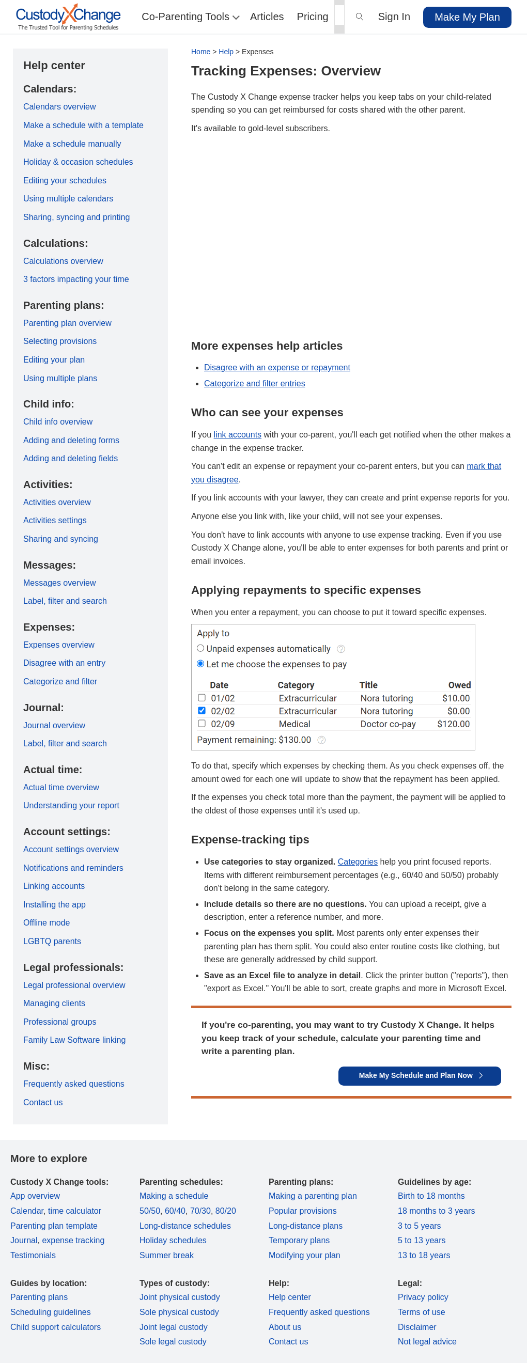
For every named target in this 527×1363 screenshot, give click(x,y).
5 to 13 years (422, 1240)
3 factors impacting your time (76, 279)
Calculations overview (63, 261)
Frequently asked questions (74, 1083)
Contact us (43, 1102)
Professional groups (59, 1021)
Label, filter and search (65, 601)
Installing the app (54, 904)
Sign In (394, 16)
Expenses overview (59, 644)
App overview (35, 1196)
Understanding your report (71, 805)
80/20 (225, 1211)
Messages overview (59, 582)
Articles (267, 16)
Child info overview (57, 421)
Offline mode (46, 922)
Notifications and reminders (73, 868)
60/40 (175, 1211)
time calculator (74, 1211)
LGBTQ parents (52, 941)
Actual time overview (61, 787)
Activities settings (55, 520)
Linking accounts (54, 886)
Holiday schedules (173, 1240)
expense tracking (73, 1240)
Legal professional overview (74, 985)
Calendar (26, 1211)
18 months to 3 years (436, 1211)
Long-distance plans (306, 1225)
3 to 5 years (419, 1225)
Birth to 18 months (431, 1196)
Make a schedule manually (72, 143)
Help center (290, 1297)
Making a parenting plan (313, 1196)
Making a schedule (174, 1196)
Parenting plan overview (67, 323)
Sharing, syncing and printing (76, 217)
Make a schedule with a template (83, 125)
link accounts (238, 434)
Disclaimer (417, 1327)
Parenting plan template (54, 1225)
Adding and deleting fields (70, 458)
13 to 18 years (424, 1255)
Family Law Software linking (74, 1040)
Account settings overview (71, 849)
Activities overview (57, 502)
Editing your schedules (64, 180)
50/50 (150, 1211)
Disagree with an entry (64, 663)
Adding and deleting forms (71, 440)
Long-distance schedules (185, 1225)
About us (285, 1327)
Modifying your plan (304, 1255)
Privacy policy (423, 1297)
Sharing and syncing (60, 539)
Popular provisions (303, 1211)
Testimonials (33, 1255)
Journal (23, 1240)
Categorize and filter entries (254, 383)
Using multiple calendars (68, 198)
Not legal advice (427, 1341)
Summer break (167, 1255)
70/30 (200, 1211)
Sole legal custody (173, 1341)
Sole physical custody (179, 1312)
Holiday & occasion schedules (78, 162)
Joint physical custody (180, 1297)
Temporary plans (299, 1240)
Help (226, 52)
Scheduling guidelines (50, 1312)
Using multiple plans (60, 378)
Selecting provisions (60, 341)
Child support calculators (55, 1327)
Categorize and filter (60, 681)
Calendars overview (59, 106)
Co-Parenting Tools (189, 16)
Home (200, 52)
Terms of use (421, 1312)
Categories (358, 861)
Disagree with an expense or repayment (277, 367)
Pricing (313, 16)
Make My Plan (467, 17)
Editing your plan (54, 359)
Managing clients (54, 1003)
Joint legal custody (174, 1327)
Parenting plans (39, 1297)
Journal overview (54, 725)
